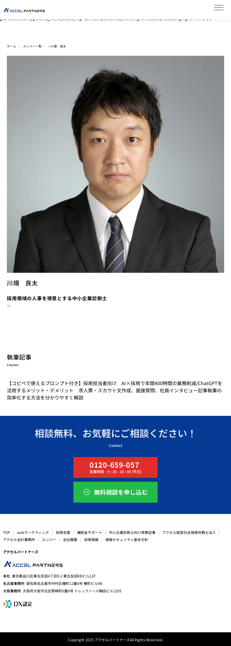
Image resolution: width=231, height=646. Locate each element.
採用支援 (63, 532)
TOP (6, 532)
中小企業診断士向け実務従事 (132, 532)
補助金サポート (89, 532)
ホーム (11, 46)
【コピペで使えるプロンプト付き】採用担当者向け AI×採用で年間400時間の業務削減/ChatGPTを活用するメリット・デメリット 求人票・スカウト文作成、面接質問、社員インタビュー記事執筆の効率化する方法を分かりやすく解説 (114, 390)
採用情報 (91, 539)
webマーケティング (33, 532)
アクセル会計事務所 (19, 539)
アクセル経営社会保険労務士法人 (189, 532)
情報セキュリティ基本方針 (126, 539)
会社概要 (70, 539)
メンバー (49, 539)
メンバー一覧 (32, 46)
